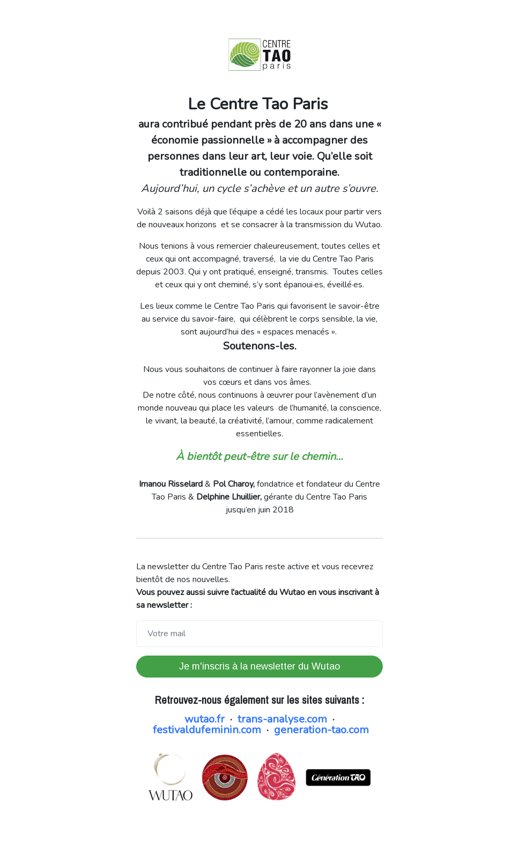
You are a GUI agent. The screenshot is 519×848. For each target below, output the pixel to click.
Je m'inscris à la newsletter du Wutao (259, 666)
